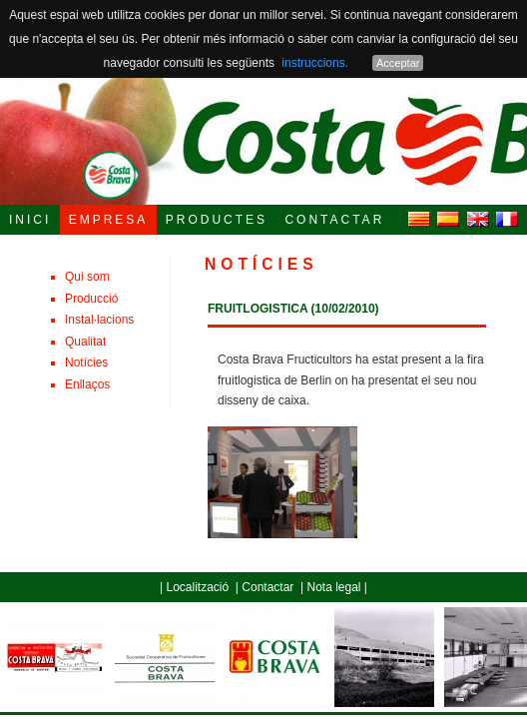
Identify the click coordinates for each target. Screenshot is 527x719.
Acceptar (397, 63)
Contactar (267, 587)
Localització (197, 587)
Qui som (87, 277)
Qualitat (85, 342)
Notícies (86, 362)
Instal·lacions (99, 320)
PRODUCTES (216, 220)
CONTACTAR (334, 220)
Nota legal (333, 587)
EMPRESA (109, 220)
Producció (91, 299)
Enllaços (87, 384)
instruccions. (314, 63)
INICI (30, 220)
